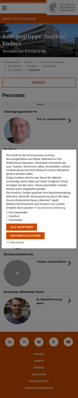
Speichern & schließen (25, 235)
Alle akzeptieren (22, 227)
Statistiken (14, 219)
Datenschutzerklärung (49, 207)
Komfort (13, 216)
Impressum (15, 242)
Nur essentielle (16, 212)
